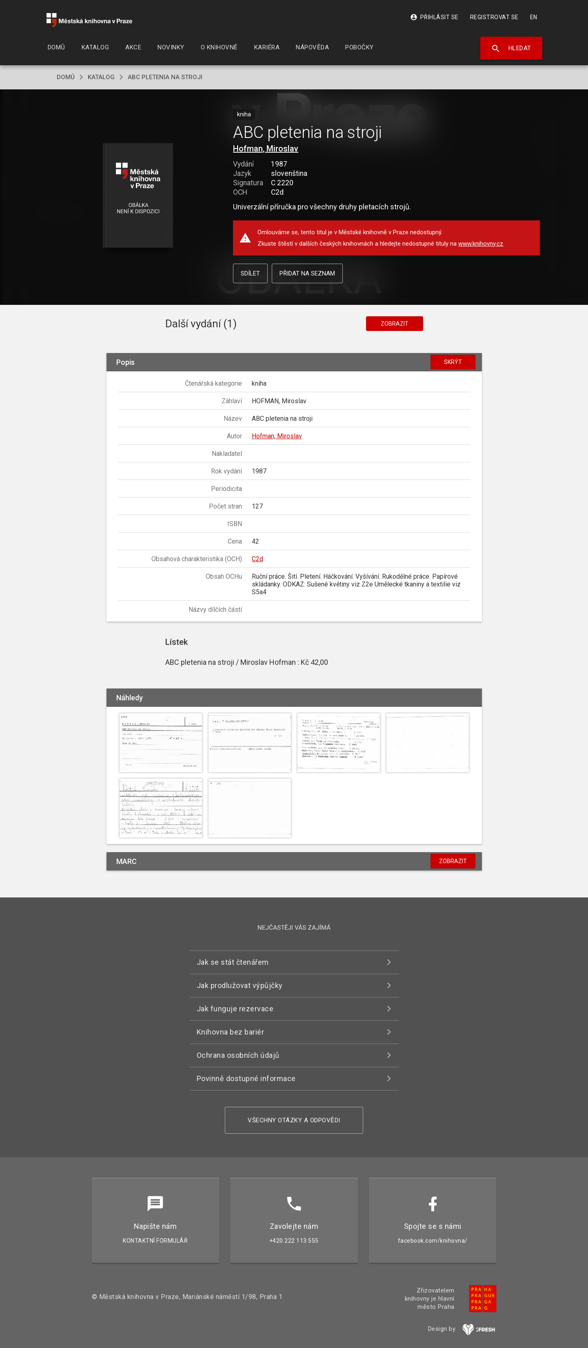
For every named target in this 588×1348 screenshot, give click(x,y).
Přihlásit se (434, 17)
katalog (101, 77)
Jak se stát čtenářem (233, 962)
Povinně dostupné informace (246, 1078)
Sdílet (250, 273)
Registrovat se (494, 17)
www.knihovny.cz (480, 243)
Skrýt (453, 362)
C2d (257, 559)
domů (66, 77)
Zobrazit (394, 323)
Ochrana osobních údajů (238, 1055)
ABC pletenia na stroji (165, 77)
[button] (137, 196)
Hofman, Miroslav (265, 148)
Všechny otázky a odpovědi (294, 1120)
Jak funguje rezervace (235, 1008)
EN (533, 17)
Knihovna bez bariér (230, 1032)
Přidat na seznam (307, 273)
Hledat (511, 48)
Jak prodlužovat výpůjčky (240, 985)
